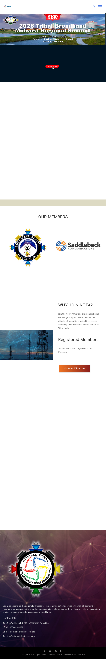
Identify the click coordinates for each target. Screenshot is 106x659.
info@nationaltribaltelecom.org (20, 632)
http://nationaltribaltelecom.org (20, 636)
